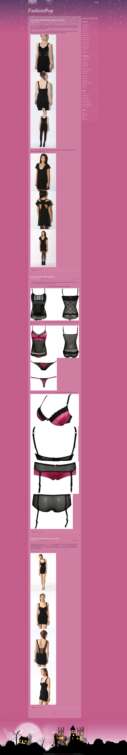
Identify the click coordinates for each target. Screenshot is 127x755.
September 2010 (86, 26)
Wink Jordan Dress (34, 150)
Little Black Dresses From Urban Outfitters (47, 20)
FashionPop (40, 10)
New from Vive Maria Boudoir (42, 277)
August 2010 (85, 29)
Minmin (82, 753)
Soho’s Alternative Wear (87, 104)
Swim (83, 85)
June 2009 (84, 52)
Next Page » (54, 714)
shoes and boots (85, 82)
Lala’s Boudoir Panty (49, 392)
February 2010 (85, 35)
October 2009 (85, 43)
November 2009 (85, 41)
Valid (85, 115)
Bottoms (84, 65)
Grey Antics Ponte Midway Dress (39, 31)
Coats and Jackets (86, 69)
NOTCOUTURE (85, 97)
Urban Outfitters (33, 25)
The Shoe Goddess (86, 106)
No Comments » (75, 278)
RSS (96, 2)
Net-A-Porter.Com (86, 95)
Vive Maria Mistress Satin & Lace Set (38, 286)
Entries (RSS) (64, 753)
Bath (83, 61)
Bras (37, 532)
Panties (42, 532)
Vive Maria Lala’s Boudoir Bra (36, 392)
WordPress (84, 119)
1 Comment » (76, 22)
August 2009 (85, 48)
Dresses (37, 270)
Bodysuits (84, 63)
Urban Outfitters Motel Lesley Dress (44, 539)
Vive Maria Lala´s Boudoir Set (36, 322)
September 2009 (86, 45)
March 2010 (84, 33)
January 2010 (85, 37)
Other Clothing (85, 100)
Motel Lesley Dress (63, 545)
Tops (83, 87)
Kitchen (84, 76)
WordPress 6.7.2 (58, 753)
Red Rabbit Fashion (86, 102)
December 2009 (85, 39)
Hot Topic (84, 93)
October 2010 (85, 24)
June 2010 (84, 31)
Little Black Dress (47, 545)
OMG (39, 532)
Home (32, 2)
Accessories (84, 58)
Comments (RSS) (70, 753)
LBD (40, 270)
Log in (83, 113)
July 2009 (84, 50)
